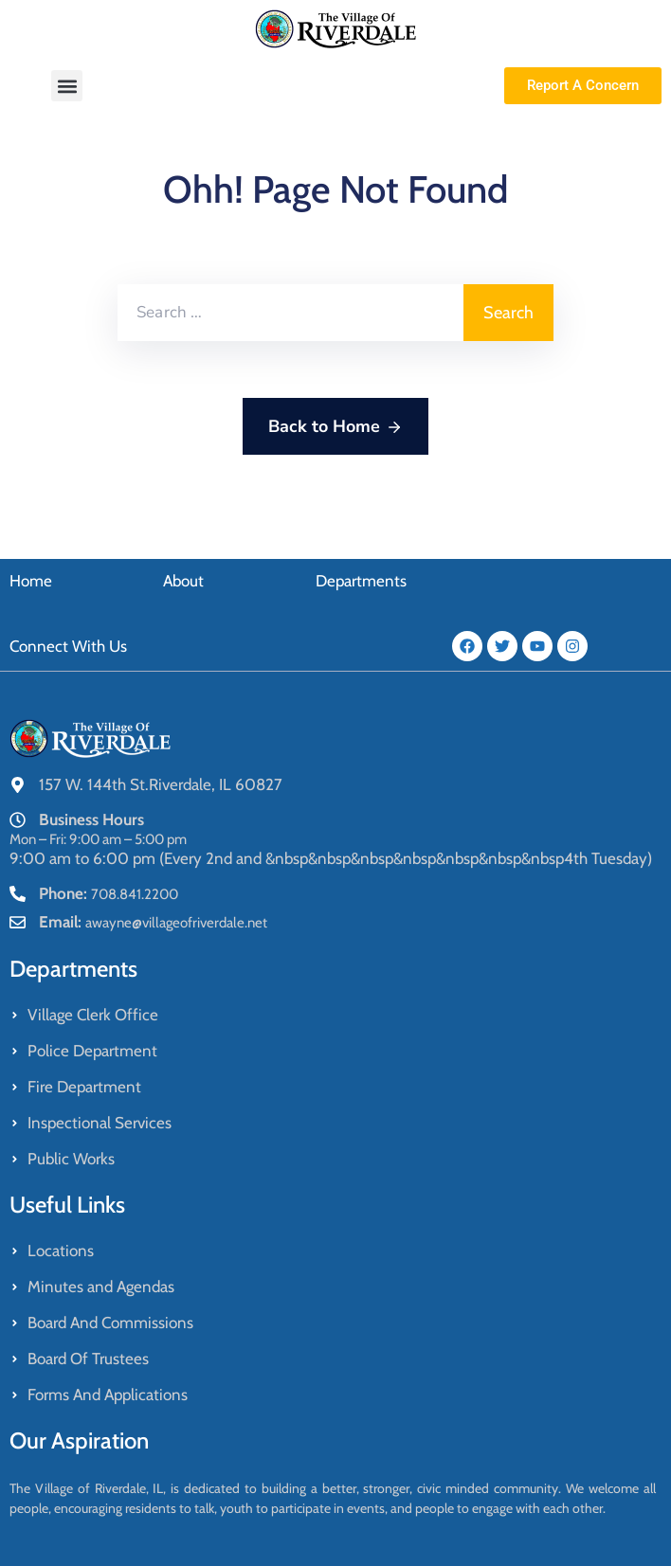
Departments (361, 580)
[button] (66, 85)
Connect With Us (68, 646)
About (183, 580)
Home (30, 580)
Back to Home (335, 427)
